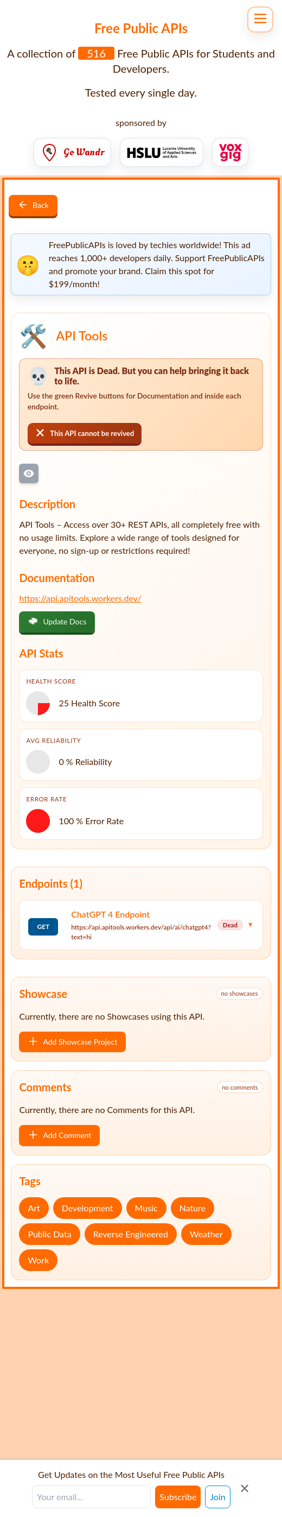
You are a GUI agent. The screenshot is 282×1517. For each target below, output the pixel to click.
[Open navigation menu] (260, 20)
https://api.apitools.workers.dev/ (80, 598)
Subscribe (177, 1496)
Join (217, 1496)
